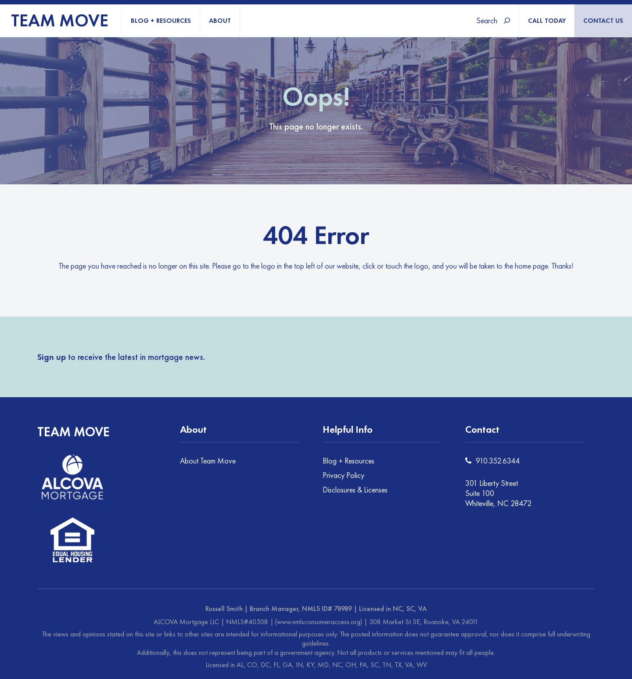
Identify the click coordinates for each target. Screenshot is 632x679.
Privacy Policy (343, 475)
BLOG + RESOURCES (161, 20)
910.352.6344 (498, 461)
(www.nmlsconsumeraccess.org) (318, 621)
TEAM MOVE (59, 20)
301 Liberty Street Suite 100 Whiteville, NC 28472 (498, 493)
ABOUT (220, 20)
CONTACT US (603, 20)
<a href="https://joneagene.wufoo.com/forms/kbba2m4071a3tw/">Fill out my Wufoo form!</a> (426, 356)
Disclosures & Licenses (355, 490)
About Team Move (208, 461)
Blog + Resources (348, 461)
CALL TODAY (547, 20)
